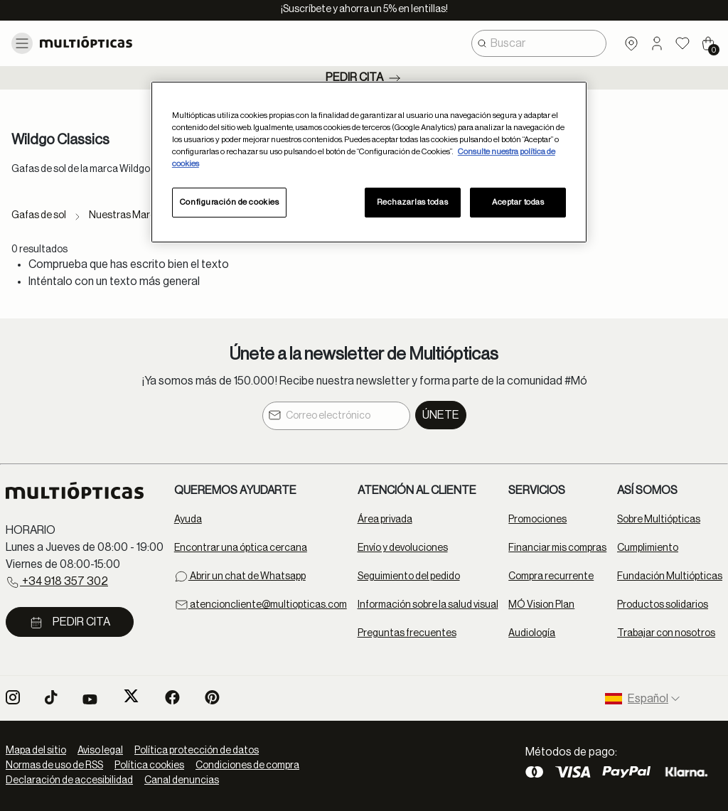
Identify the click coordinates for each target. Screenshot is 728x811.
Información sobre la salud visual (428, 605)
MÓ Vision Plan (541, 605)
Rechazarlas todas (412, 202)
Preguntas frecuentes (407, 633)
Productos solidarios (662, 605)
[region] (369, 162)
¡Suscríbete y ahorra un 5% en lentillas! (364, 9)
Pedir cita (364, 78)
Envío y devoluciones (403, 548)
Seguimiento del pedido (409, 576)
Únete (440, 415)
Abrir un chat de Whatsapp (240, 576)
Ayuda (188, 520)
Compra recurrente (551, 576)
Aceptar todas (518, 202)
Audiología (531, 633)
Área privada (385, 520)
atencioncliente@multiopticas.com (260, 605)
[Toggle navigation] (22, 43)
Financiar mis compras (557, 548)
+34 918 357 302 (57, 582)
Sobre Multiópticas (658, 520)
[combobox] (538, 43)
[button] (656, 43)
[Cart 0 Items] (708, 43)
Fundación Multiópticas (669, 576)
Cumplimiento (647, 548)
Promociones (537, 520)
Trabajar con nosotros (666, 633)
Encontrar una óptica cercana (240, 548)
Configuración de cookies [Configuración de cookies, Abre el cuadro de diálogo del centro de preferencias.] (229, 202)
